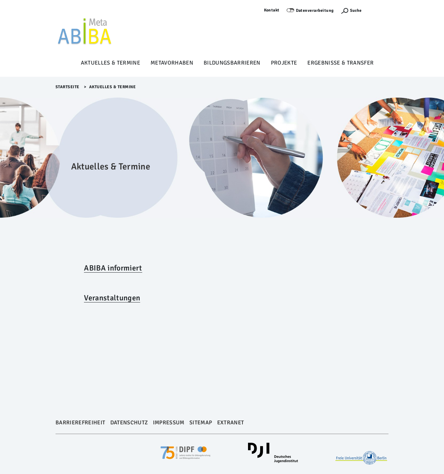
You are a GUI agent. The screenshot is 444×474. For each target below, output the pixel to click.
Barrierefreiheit (80, 422)
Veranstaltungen (112, 297)
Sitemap (200, 422)
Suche (355, 10)
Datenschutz (129, 422)
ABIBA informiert (113, 268)
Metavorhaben (172, 62)
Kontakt (272, 10)
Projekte (284, 62)
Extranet (230, 422)
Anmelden (378, 10)
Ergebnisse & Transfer (340, 62)
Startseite (67, 87)
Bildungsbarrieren (232, 62)
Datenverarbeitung (315, 10)
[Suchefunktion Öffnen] (351, 10)
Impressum (169, 422)
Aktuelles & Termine (110, 62)
